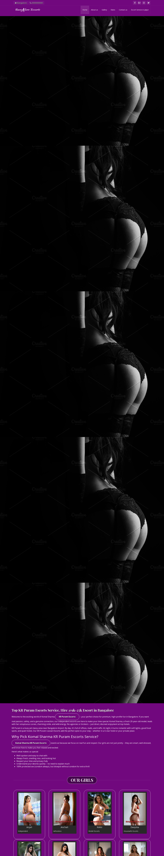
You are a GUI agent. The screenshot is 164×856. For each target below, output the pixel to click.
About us (94, 10)
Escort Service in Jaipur (140, 10)
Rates (113, 10)
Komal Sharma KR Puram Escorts (31, 743)
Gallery (104, 10)
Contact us (123, 10)
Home (84, 10)
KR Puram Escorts (67, 716)
